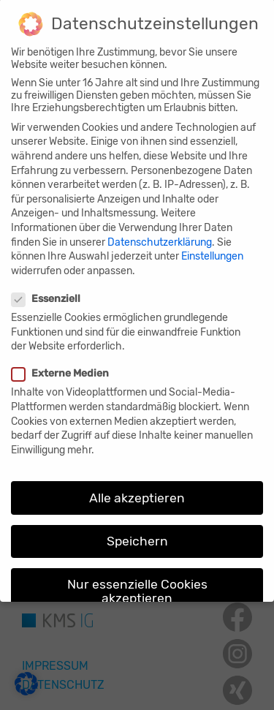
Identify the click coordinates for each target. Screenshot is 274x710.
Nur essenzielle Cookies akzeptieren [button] (137, 580)
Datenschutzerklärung (159, 231)
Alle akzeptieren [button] (137, 487)
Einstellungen (212, 245)
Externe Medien (62, 363)
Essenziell (48, 288)
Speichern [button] (137, 530)
